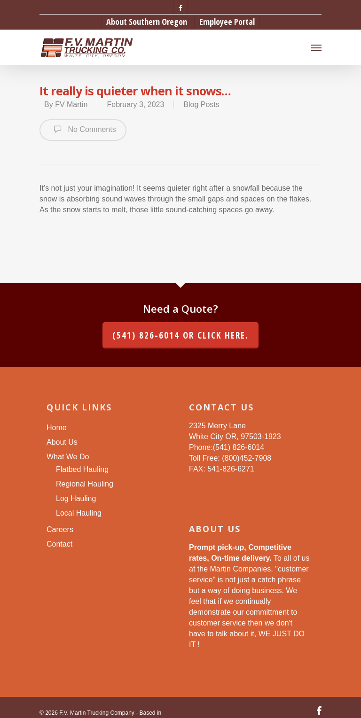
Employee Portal (227, 21)
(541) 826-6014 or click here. (180, 335)
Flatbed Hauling (82, 469)
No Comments (83, 129)
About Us (62, 442)
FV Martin (71, 104)
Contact (59, 544)
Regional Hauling (84, 484)
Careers (60, 529)
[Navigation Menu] (316, 47)
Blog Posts (201, 104)
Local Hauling (79, 513)
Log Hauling (76, 498)
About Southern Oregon (146, 21)
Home (57, 428)
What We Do (68, 457)
